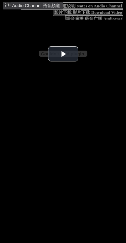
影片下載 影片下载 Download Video (88, 12)
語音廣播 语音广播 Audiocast (94, 18)
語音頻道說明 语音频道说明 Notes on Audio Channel (72, 5)
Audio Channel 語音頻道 (32, 5)
